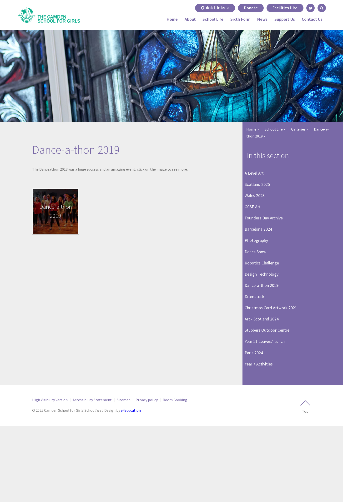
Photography (258, 267)
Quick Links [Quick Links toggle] (215, 7)
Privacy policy (147, 475)
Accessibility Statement (92, 475)
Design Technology (264, 314)
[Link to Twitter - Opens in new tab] (310, 8)
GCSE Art (255, 221)
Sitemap (124, 475)
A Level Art (256, 175)
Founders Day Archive (266, 237)
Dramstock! (257, 345)
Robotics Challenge (264, 298)
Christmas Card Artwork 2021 (273, 360)
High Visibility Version (50, 475)
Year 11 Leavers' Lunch (267, 407)
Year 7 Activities (261, 437)
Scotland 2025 (259, 190)
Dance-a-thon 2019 (264, 329)
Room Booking (175, 475)
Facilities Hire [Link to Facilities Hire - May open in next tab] (285, 7)
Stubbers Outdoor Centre (269, 391)
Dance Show (257, 283)
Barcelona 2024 (260, 252)
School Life (274, 129)
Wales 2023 (257, 206)
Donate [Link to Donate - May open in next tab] (251, 7)
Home (251, 129)
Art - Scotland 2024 (264, 376)
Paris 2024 (256, 422)
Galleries (298, 129)
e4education (131, 486)
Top (305, 482)
